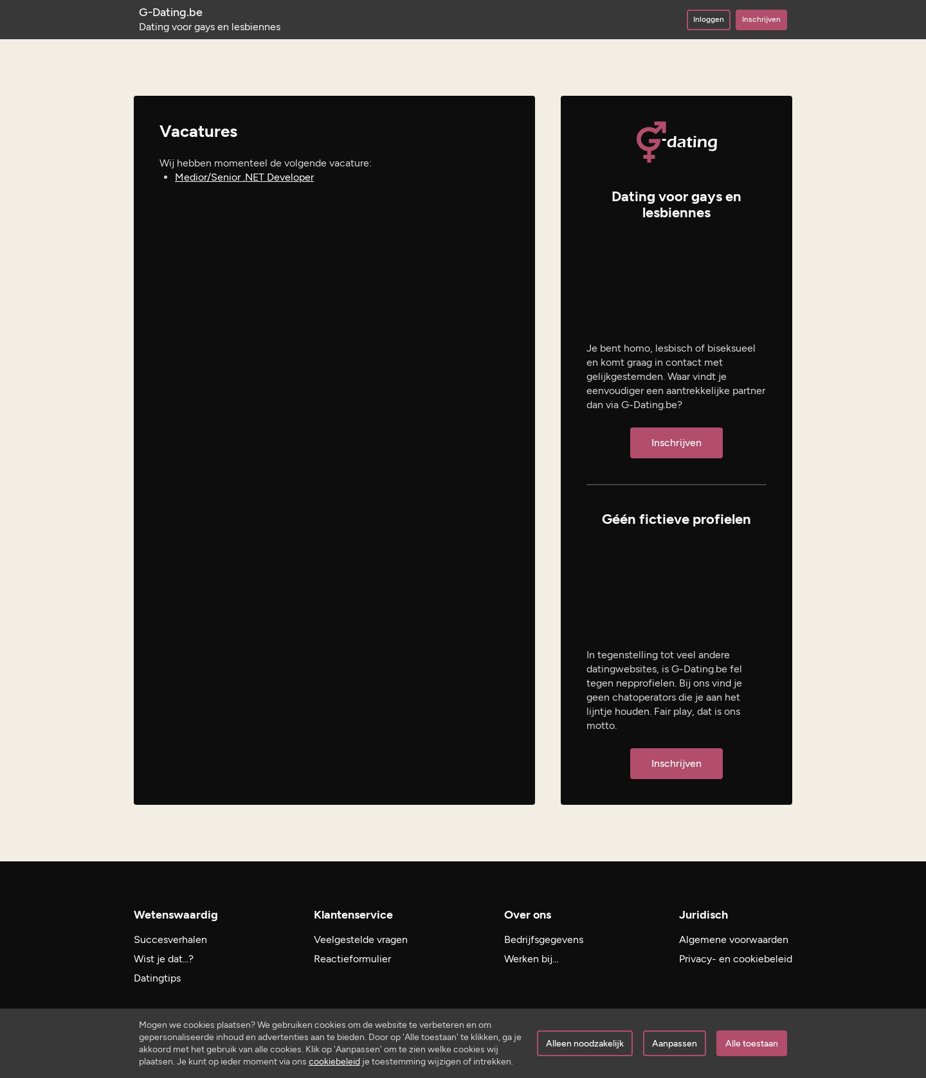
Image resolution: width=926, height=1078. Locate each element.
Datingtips (157, 978)
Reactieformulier (352, 959)
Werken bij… (531, 959)
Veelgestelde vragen (361, 939)
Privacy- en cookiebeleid (735, 959)
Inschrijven (761, 19)
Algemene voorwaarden (733, 939)
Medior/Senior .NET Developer (244, 177)
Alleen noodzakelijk (585, 1043)
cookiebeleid (334, 1061)
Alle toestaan (751, 1043)
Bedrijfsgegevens (543, 939)
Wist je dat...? (164, 959)
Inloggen (708, 19)
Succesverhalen (170, 939)
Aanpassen (674, 1043)
